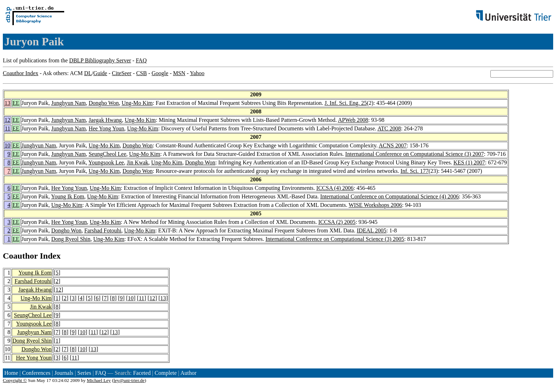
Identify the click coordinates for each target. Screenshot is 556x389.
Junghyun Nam (68, 103)
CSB (141, 73)
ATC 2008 (389, 128)
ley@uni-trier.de (128, 380)
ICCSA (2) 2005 (337, 222)
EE (16, 103)
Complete (166, 373)
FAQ (141, 60)
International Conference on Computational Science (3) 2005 (335, 239)
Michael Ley (99, 380)
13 (7, 103)
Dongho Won (104, 103)
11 (7, 128)
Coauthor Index (20, 73)
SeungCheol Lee (107, 154)
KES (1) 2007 (469, 162)
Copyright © (15, 380)
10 (7, 145)
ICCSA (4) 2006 (335, 188)
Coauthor (20, 255)
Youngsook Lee (106, 162)
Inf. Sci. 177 (414, 171)
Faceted (142, 373)
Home (11, 373)
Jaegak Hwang (105, 120)
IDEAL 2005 (371, 230)
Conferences (36, 373)
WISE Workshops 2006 (375, 205)
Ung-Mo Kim (137, 103)
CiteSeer (122, 73)
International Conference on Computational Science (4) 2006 (389, 196)
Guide (100, 73)
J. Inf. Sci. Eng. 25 (345, 103)
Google (160, 73)
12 (7, 120)
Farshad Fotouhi (102, 230)
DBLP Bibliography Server (100, 60)
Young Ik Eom (67, 196)
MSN (179, 73)
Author (188, 373)
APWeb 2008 (353, 120)
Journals (63, 373)
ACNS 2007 (393, 145)
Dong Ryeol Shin (70, 239)
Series (84, 373)
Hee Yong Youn (106, 128)
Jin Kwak (137, 162)
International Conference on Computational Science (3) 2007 (414, 154)
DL (87, 73)
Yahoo (197, 73)
